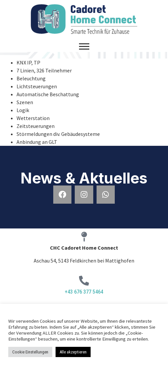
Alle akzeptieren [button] (73, 351)
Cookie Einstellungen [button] (30, 351)
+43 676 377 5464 (84, 292)
